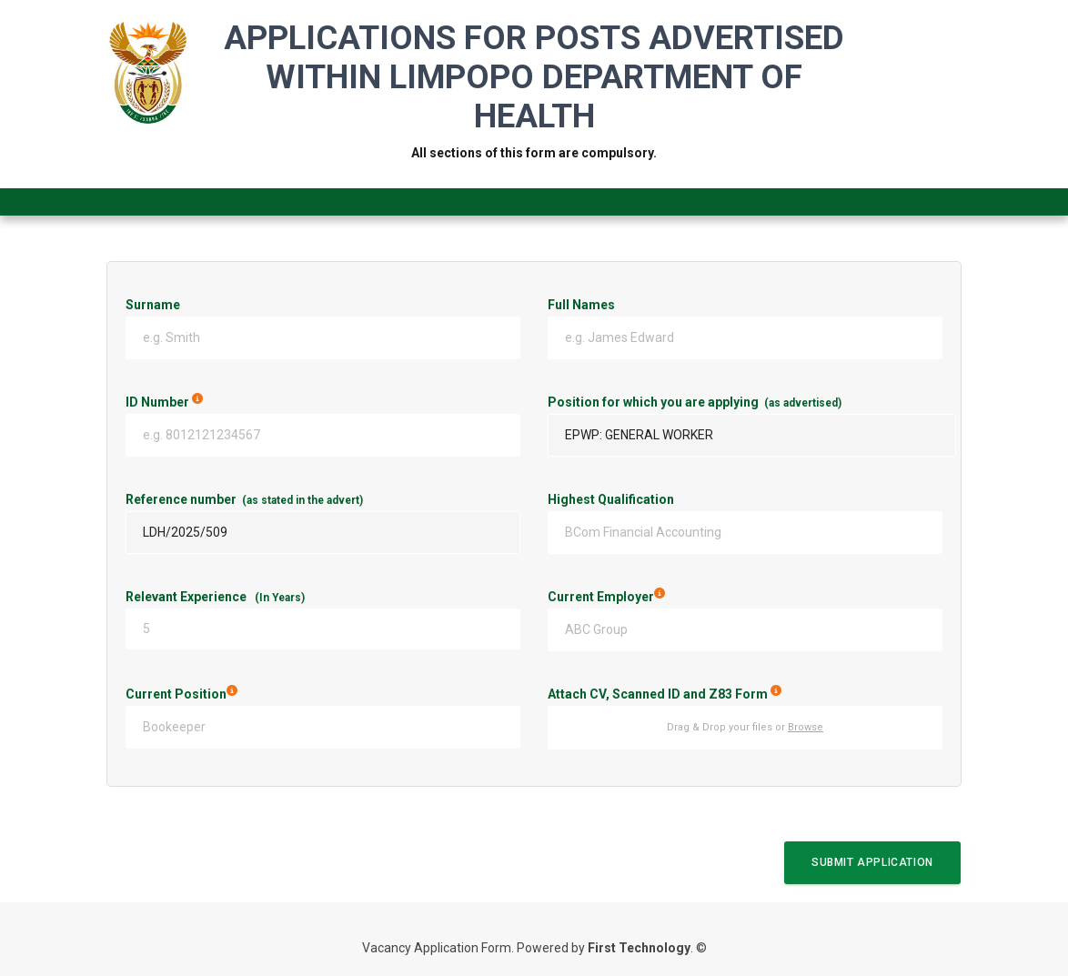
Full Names (581, 304)
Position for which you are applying (694, 402)
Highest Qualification (611, 499)
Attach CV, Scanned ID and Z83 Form (745, 694)
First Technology (639, 948)
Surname (153, 304)
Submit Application (872, 862)
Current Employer (682, 596)
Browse (805, 727)
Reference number (244, 499)
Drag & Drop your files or (745, 727)
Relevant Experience (215, 596)
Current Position (257, 694)
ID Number (250, 402)
